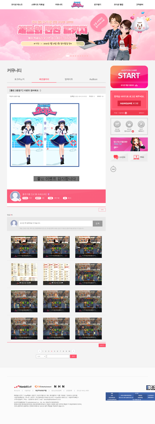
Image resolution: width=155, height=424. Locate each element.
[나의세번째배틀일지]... (25, 255)
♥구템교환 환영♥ (25, 283)
